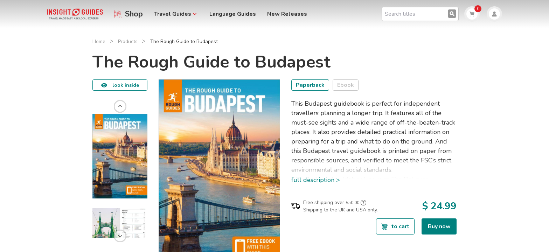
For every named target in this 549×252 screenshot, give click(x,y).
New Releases (287, 14)
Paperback (310, 85)
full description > (315, 180)
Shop (134, 14)
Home (98, 41)
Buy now (439, 226)
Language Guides (232, 14)
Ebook (345, 85)
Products (128, 41)
